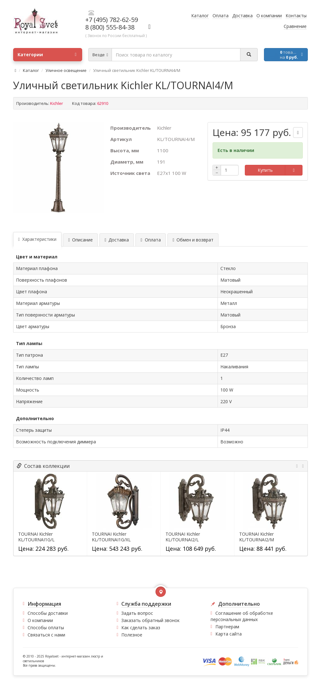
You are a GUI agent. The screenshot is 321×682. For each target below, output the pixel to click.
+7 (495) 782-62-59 (111, 19)
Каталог (31, 70)
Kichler (56, 103)
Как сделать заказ (140, 628)
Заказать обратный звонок (150, 620)
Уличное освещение (66, 70)
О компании (40, 620)
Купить (265, 170)
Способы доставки (48, 613)
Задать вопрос (137, 613)
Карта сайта (228, 634)
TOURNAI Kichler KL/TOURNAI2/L (183, 537)
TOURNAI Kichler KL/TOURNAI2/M (256, 537)
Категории (47, 54)
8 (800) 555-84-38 (109, 27)
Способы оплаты (46, 628)
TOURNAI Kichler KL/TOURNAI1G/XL (111, 537)
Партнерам (227, 627)
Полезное (131, 635)
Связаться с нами (46, 635)
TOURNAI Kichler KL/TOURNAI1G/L (36, 537)
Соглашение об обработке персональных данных (242, 616)
